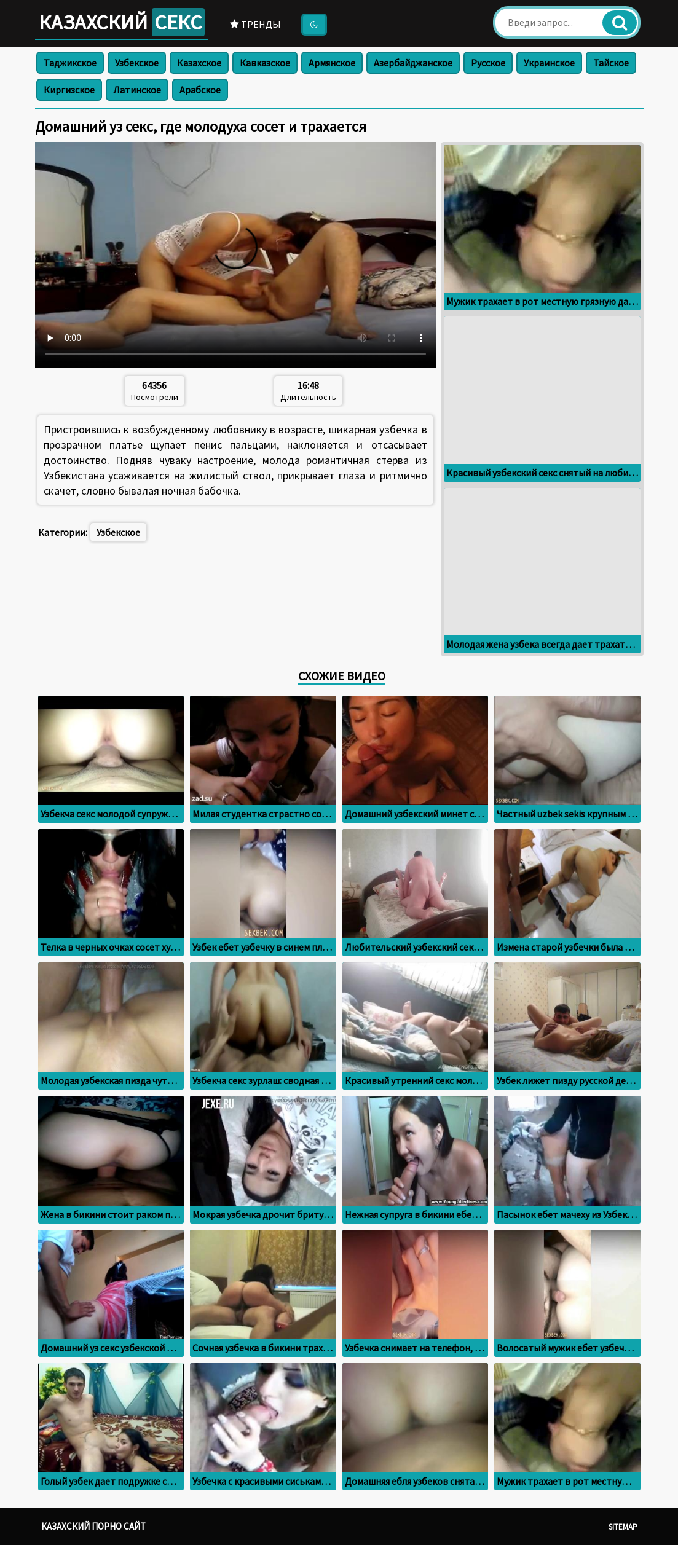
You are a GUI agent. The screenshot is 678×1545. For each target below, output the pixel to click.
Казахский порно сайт (93, 1526)
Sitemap (623, 1527)
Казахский (122, 22)
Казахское (199, 63)
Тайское (611, 63)
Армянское (332, 63)
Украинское (549, 63)
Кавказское (265, 63)
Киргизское (69, 90)
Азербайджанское (413, 63)
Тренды (255, 24)
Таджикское (70, 63)
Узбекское (137, 63)
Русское (488, 63)
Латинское (137, 90)
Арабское (200, 90)
